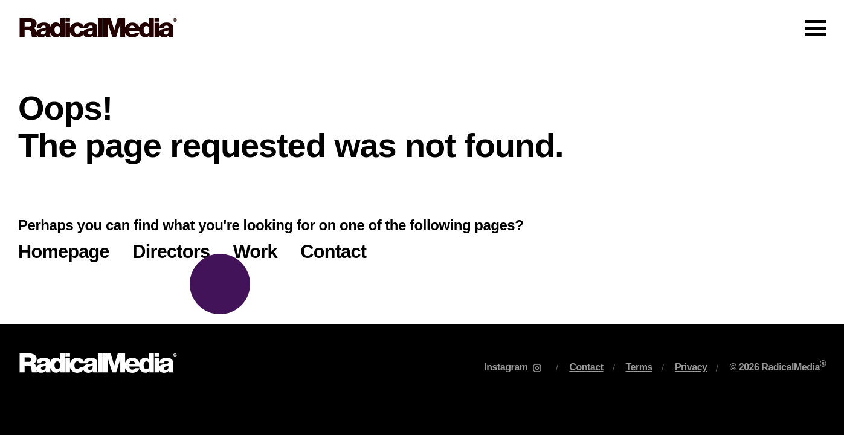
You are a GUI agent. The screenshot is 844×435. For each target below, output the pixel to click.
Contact (333, 251)
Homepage (63, 251)
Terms (639, 367)
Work (255, 251)
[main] (422, 190)
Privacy (691, 367)
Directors (171, 251)
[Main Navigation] (422, 28)
